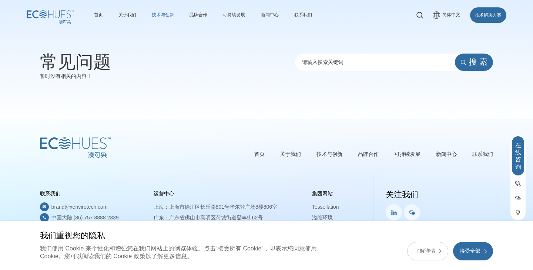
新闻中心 (286, 15)
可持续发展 (247, 15)
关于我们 (130, 15)
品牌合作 (208, 15)
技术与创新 (169, 15)
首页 (99, 15)
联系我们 (322, 15)
